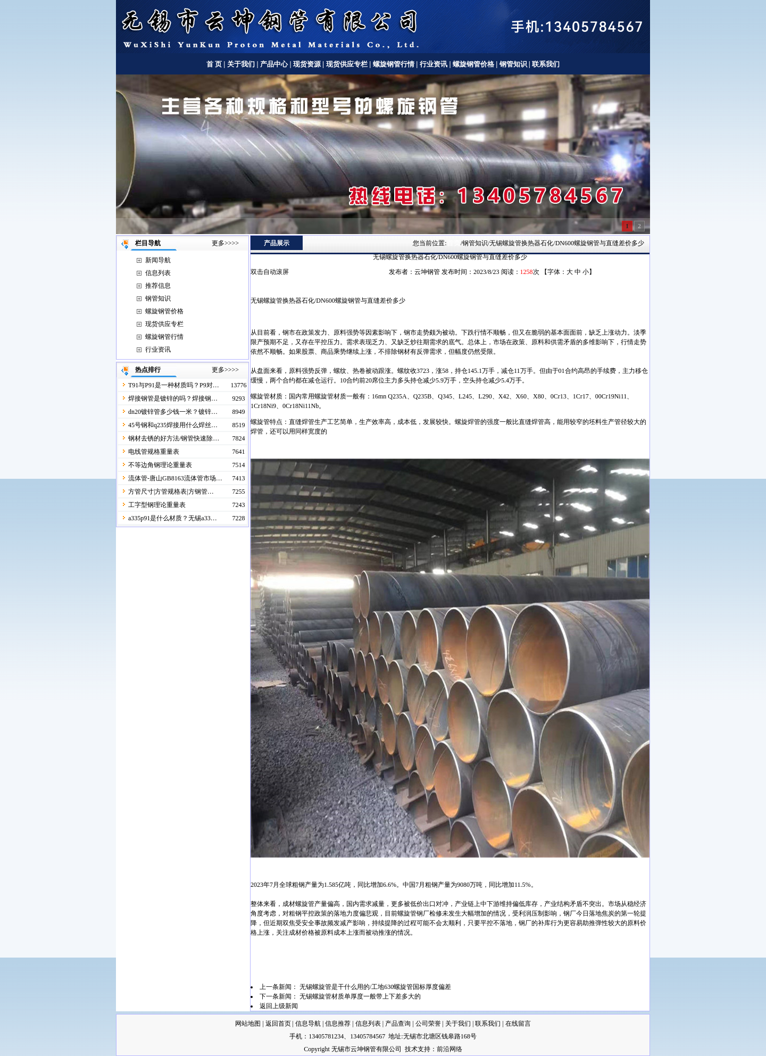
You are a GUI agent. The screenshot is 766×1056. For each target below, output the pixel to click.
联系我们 (546, 64)
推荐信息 (158, 285)
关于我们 (241, 64)
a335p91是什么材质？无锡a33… (172, 518)
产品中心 (274, 64)
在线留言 (518, 1023)
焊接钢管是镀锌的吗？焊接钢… (173, 398)
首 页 (214, 64)
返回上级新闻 (279, 1006)
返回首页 (278, 1023)
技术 (411, 1049)
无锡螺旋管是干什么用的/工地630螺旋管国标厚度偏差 (375, 987)
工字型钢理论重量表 (157, 505)
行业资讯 (433, 64)
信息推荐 (338, 1023)
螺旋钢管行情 (393, 64)
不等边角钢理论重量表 (160, 465)
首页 (454, 243)
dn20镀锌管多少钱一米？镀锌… (173, 411)
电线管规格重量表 (153, 451)
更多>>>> (225, 243)
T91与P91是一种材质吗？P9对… (173, 385)
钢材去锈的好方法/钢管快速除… (173, 438)
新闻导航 (158, 260)
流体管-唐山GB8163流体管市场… (175, 478)
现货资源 (307, 64)
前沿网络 (449, 1049)
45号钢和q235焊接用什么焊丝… (173, 425)
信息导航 (308, 1023)
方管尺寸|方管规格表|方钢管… (171, 491)
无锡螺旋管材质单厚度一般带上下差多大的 (360, 996)
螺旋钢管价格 (474, 64)
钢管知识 (513, 64)
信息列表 (158, 273)
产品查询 (398, 1023)
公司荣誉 (428, 1023)
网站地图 (248, 1023)
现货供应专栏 (347, 64)
